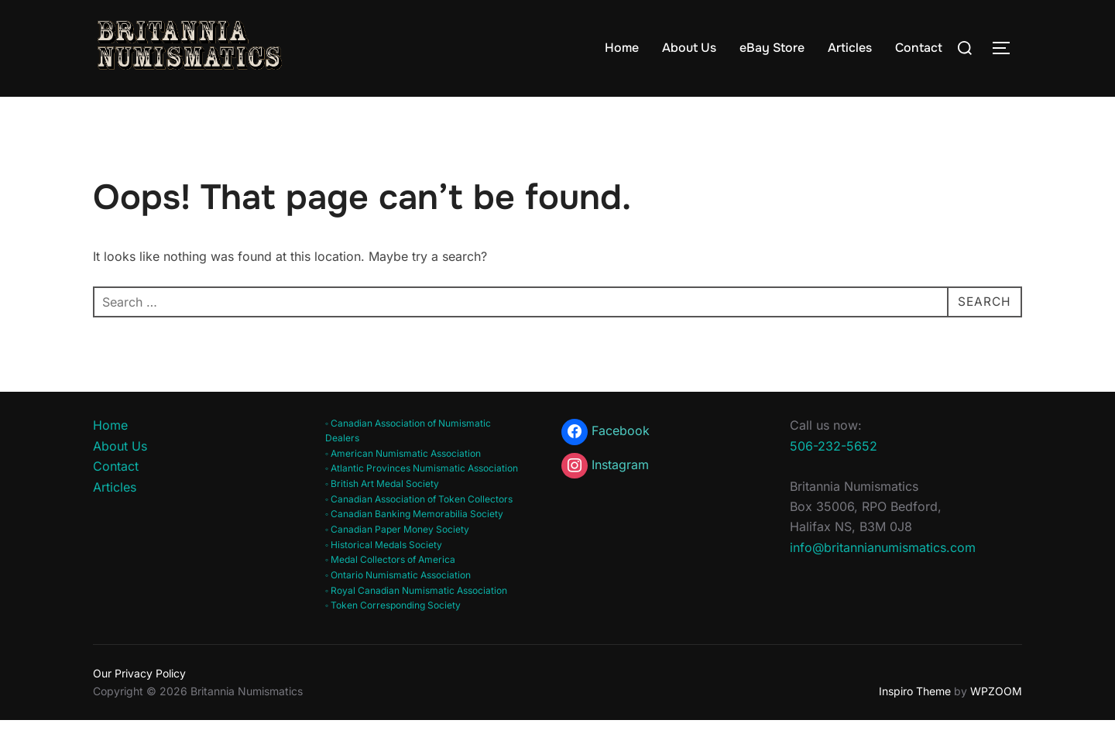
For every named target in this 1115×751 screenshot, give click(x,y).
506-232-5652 (833, 475)
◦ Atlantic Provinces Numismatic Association (421, 498)
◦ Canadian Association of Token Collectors (419, 528)
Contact (918, 47)
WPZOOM (996, 720)
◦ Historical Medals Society (383, 574)
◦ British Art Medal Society (382, 514)
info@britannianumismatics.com (883, 577)
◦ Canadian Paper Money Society (397, 559)
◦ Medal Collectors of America (390, 589)
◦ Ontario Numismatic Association (398, 605)
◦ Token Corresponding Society (393, 635)
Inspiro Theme (915, 720)
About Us (689, 47)
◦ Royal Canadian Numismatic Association (416, 620)
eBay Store (772, 47)
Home (622, 47)
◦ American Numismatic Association (403, 483)
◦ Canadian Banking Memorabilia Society (414, 544)
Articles (850, 47)
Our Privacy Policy (139, 703)
